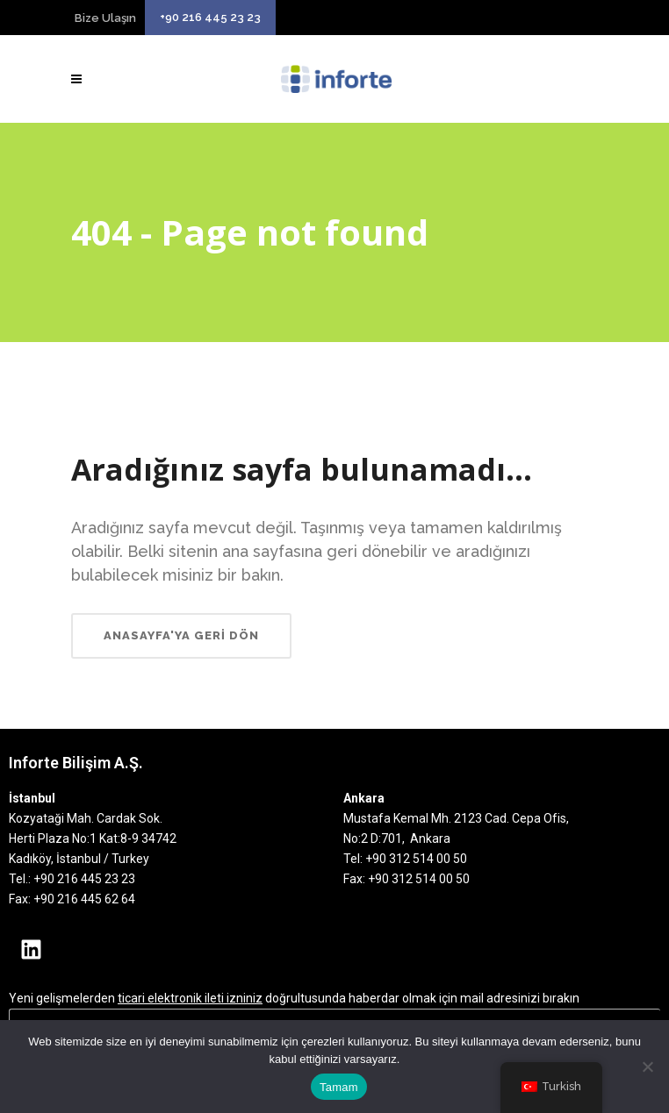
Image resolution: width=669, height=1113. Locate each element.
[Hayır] (647, 1066)
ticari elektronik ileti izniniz (190, 998)
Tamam (339, 1087)
